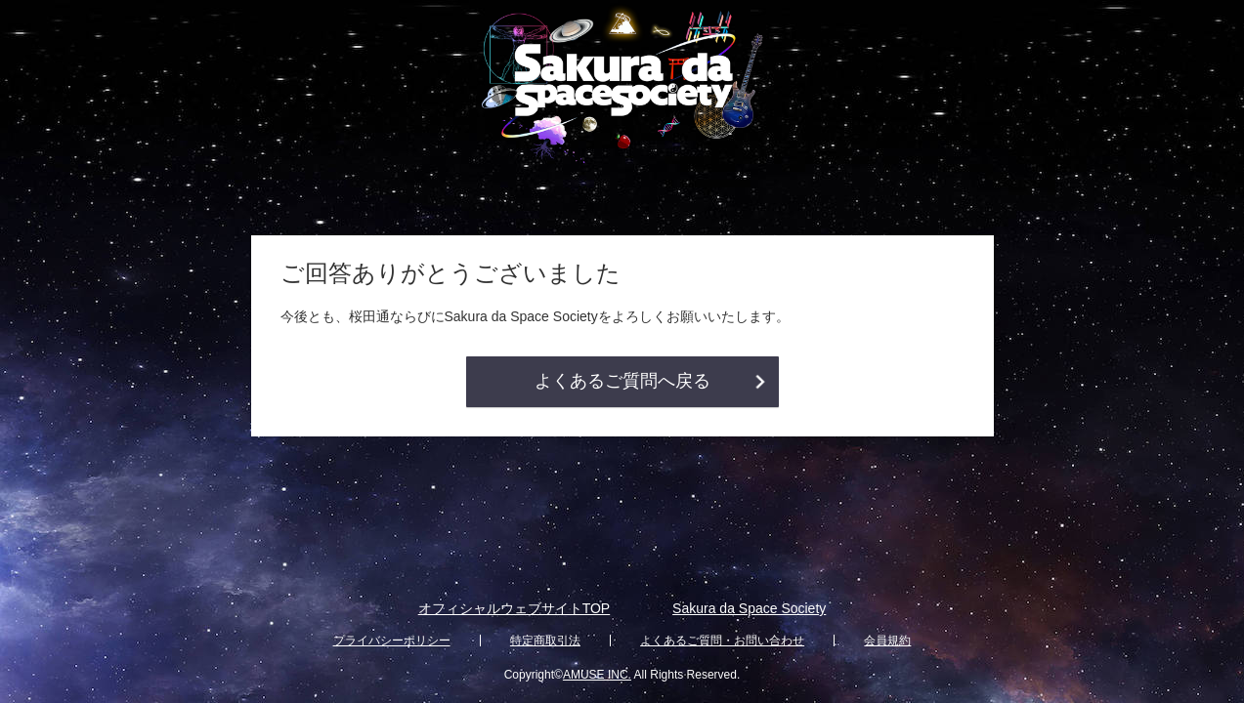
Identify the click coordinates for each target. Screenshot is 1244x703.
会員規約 (887, 640)
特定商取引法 (545, 640)
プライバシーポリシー (391, 640)
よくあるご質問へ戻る (622, 381)
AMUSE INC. (597, 675)
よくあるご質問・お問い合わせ (722, 640)
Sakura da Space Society (749, 608)
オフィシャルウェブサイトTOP (514, 608)
